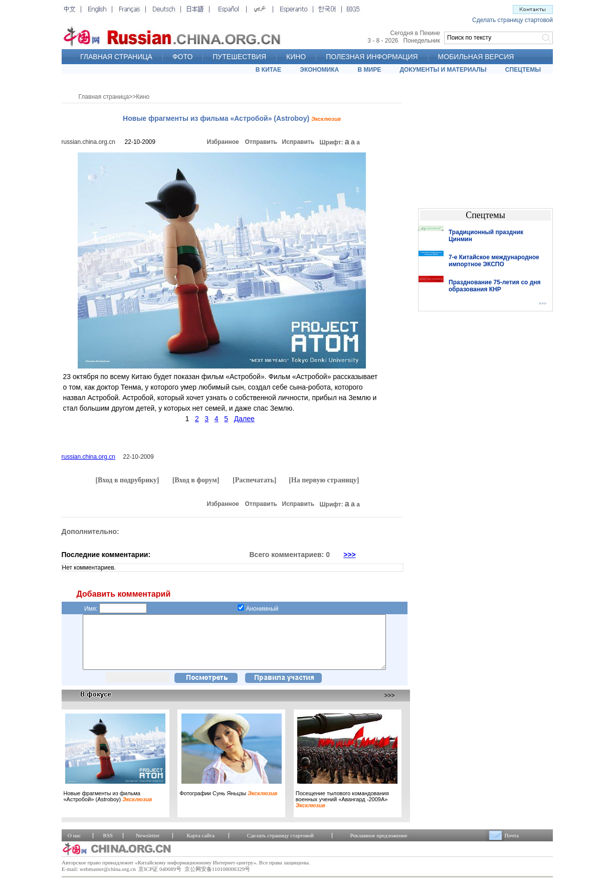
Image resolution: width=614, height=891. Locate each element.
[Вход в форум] (196, 480)
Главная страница (104, 96)
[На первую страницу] (324, 480)
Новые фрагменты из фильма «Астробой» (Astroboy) (108, 807)
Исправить (298, 141)
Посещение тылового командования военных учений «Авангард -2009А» (342, 810)
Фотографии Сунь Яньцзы (228, 804)
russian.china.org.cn (88, 141)
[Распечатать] (255, 480)
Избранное (223, 141)
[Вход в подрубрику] (127, 480)
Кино (142, 96)
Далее (244, 419)
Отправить (261, 141)
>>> (349, 555)
